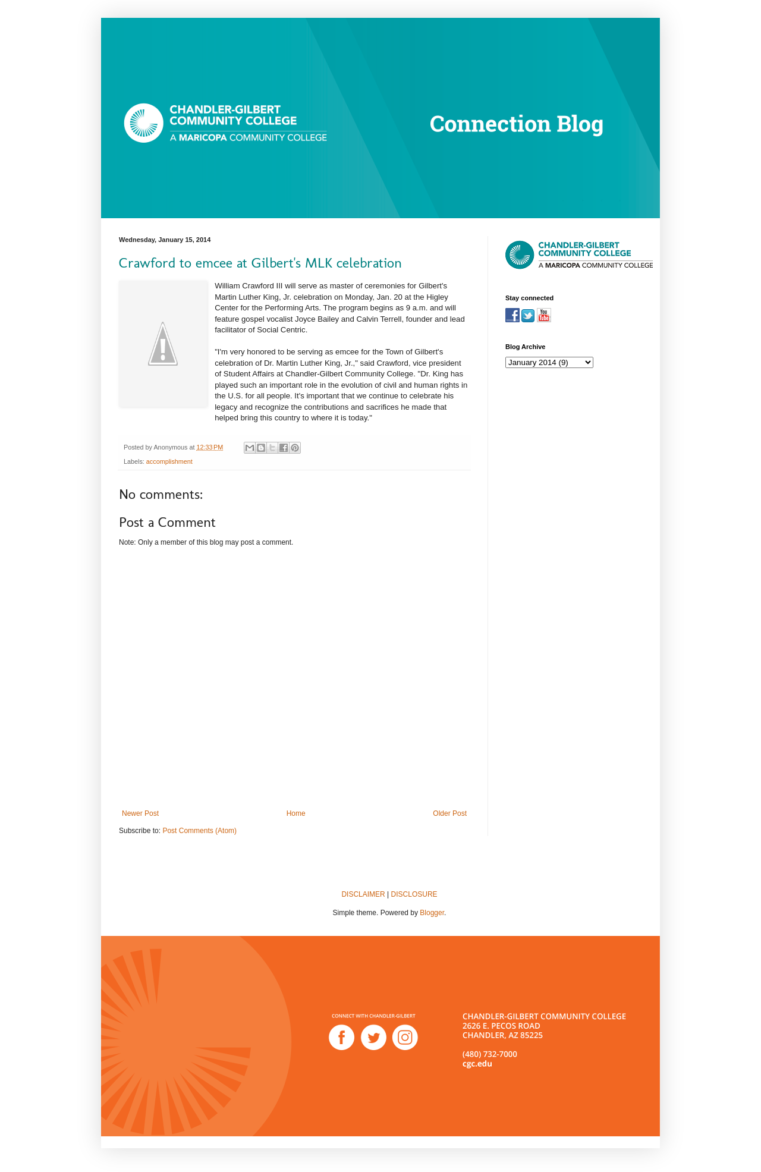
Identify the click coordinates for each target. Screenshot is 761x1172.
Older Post (450, 813)
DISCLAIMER (363, 894)
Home (296, 813)
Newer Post (140, 813)
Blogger (432, 913)
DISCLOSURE (414, 894)
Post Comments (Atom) (199, 831)
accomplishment (169, 461)
